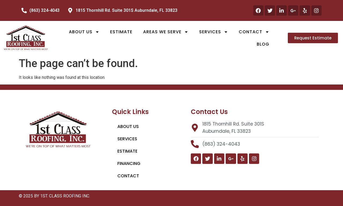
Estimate (121, 32)
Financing (128, 163)
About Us (84, 32)
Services (213, 32)
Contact (254, 32)
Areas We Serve (165, 32)
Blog (263, 44)
